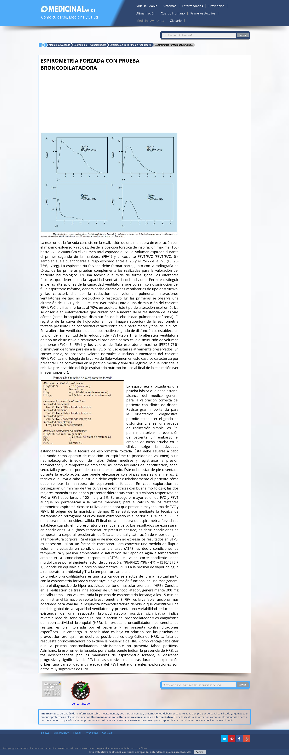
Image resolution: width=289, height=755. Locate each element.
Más (188, 752)
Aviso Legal (92, 732)
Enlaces (45, 732)
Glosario (176, 21)
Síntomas (169, 6)
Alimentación (145, 13)
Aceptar (200, 752)
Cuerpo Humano (173, 13)
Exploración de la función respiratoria (130, 45)
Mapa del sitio (61, 732)
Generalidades (98, 45)
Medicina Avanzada (150, 21)
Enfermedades (192, 6)
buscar (243, 35)
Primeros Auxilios (202, 13)
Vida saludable (146, 6)
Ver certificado (81, 703)
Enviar (242, 684)
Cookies (77, 732)
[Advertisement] (109, 100)
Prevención (216, 6)
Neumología (80, 45)
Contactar (107, 732)
